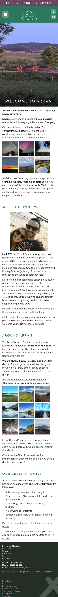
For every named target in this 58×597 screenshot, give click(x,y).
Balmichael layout (9, 586)
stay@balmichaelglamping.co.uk (23, 567)
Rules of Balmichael (10, 588)
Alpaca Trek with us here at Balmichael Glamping (24, 381)
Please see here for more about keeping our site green (28, 524)
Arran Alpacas (37, 257)
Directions (6, 581)
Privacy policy (8, 593)
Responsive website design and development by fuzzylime (26, 571)
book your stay (29, 3)
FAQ (4, 583)
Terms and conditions (11, 591)
